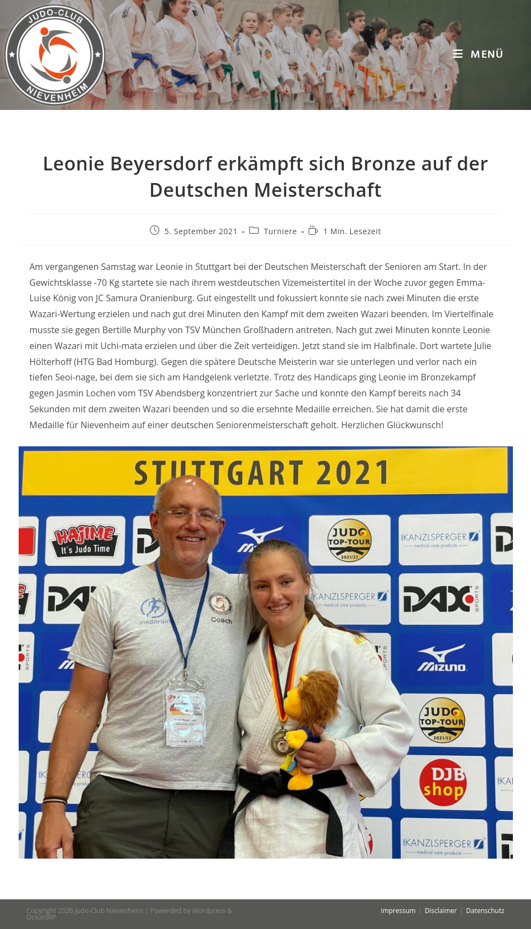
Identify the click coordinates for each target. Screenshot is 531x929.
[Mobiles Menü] (478, 55)
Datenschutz (485, 910)
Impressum (398, 910)
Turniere (280, 231)
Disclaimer (441, 910)
